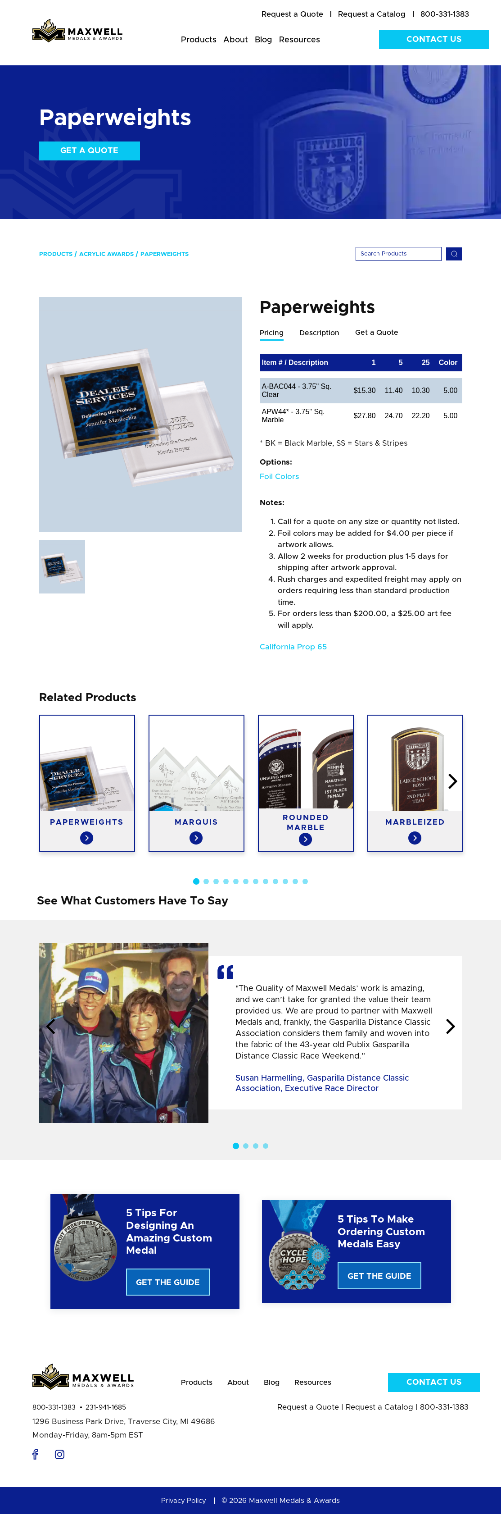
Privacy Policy (184, 1506)
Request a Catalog (379, 1413)
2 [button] (206, 882)
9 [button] (275, 882)
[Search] (399, 254)
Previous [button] (50, 1027)
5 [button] (236, 882)
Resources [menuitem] (299, 40)
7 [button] (255, 882)
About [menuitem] (235, 40)
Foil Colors (279, 477)
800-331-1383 (54, 1413)
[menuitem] (292, 14)
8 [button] (265, 882)
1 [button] (196, 882)
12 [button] (305, 882)
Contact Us (433, 40)
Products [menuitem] (199, 40)
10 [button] (285, 882)
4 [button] (226, 882)
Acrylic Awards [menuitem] (106, 254)
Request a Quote (308, 1413)
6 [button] (245, 882)
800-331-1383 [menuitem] (444, 14)
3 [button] (216, 882)
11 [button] (295, 882)
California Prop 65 (293, 647)
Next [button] (451, 1027)
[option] (140, 414)
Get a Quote (89, 151)
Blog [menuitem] (263, 40)
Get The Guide (168, 1283)
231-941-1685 (106, 1413)
